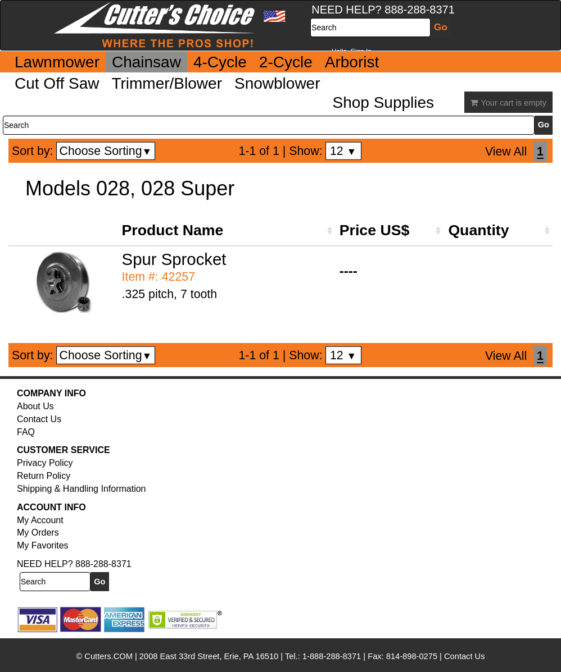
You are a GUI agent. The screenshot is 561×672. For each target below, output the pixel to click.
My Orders (38, 532)
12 (343, 151)
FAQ (26, 432)
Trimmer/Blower (166, 83)
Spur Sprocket (174, 259)
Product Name (173, 230)
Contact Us (39, 419)
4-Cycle (220, 62)
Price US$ (374, 230)
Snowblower (277, 83)
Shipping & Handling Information (81, 488)
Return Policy (43, 476)
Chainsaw (146, 62)
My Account (40, 520)
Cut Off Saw (57, 83)
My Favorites (43, 545)
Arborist (352, 62)
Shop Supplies (384, 102)
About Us (35, 406)
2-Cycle (286, 62)
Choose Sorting (106, 151)
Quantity (478, 230)
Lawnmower (57, 62)
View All (506, 151)
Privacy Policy (45, 463)
